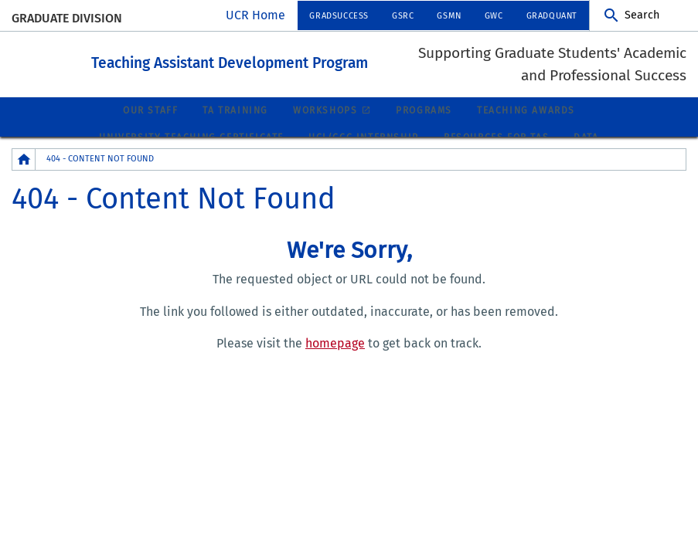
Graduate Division (67, 18)
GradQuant (551, 16)
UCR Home (255, 15)
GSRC (403, 16)
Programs (424, 109)
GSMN (449, 16)
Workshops (325, 109)
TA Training (235, 109)
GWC (494, 16)
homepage (335, 342)
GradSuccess (339, 16)
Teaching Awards (526, 109)
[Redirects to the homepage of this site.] (24, 158)
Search (642, 15)
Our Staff (150, 109)
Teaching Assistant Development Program (271, 61)
